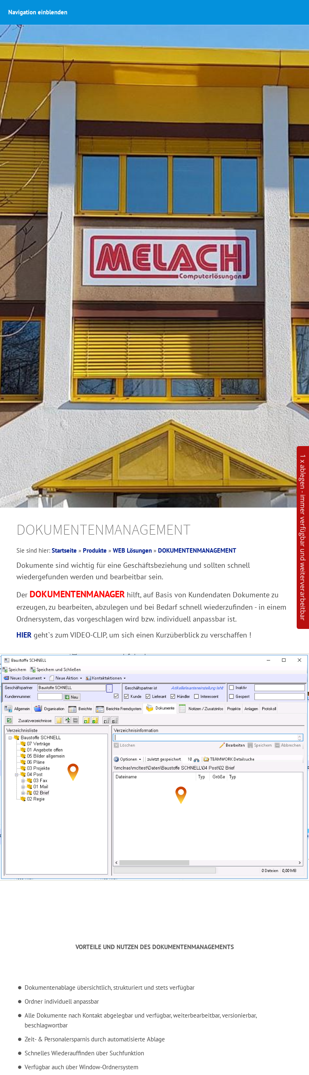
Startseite (64, 550)
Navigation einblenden (37, 12)
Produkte (95, 550)
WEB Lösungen (132, 550)
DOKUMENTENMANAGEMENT (197, 550)
